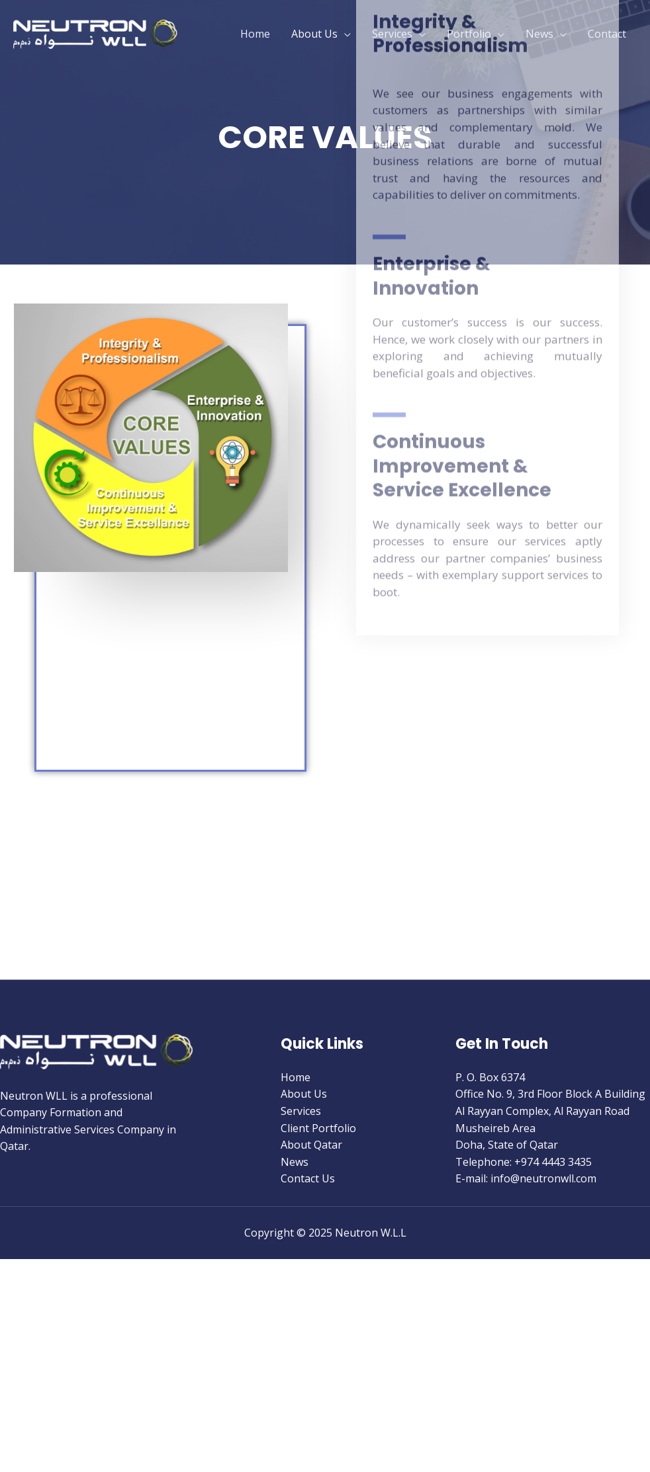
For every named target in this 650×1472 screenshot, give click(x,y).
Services (392, 33)
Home (255, 33)
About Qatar (311, 1144)
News (539, 33)
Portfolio (469, 33)
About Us (314, 33)
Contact (607, 33)
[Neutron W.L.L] (96, 32)
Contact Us (308, 1178)
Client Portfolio (318, 1128)
